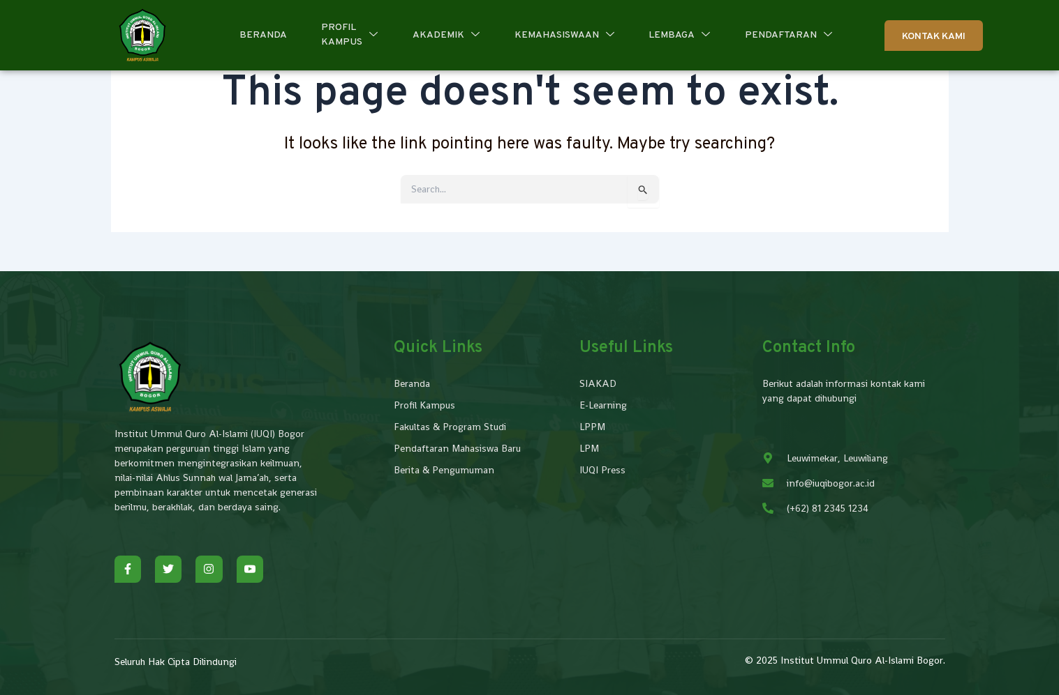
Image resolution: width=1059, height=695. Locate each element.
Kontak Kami (933, 37)
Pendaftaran (789, 35)
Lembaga (680, 35)
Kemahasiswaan (564, 35)
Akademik (446, 35)
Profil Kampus (349, 35)
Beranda (262, 35)
